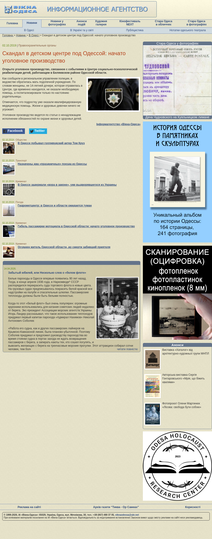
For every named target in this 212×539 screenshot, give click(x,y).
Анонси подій (82, 23)
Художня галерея (101, 23)
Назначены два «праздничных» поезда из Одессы (52, 164)
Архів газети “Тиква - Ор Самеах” (116, 507)
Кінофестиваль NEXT (130, 23)
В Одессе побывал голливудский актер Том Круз (51, 143)
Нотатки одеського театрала (188, 30)
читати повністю (127, 349)
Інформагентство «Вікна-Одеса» (118, 124)
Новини (32, 22)
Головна (12, 23)
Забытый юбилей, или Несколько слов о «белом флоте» (47, 272)
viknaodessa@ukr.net (127, 515)
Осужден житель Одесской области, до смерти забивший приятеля (64, 247)
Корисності (192, 507)
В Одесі (29, 30)
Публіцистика (134, 30)
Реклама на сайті (29, 507)
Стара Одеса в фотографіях (196, 23)
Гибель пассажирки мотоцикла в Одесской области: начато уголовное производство (76, 226)
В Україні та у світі (82, 30)
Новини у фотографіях (57, 23)
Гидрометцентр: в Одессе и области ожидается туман (55, 205)
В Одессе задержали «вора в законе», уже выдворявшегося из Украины (67, 184)
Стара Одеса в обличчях (163, 23)
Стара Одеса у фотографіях (177, 43)
